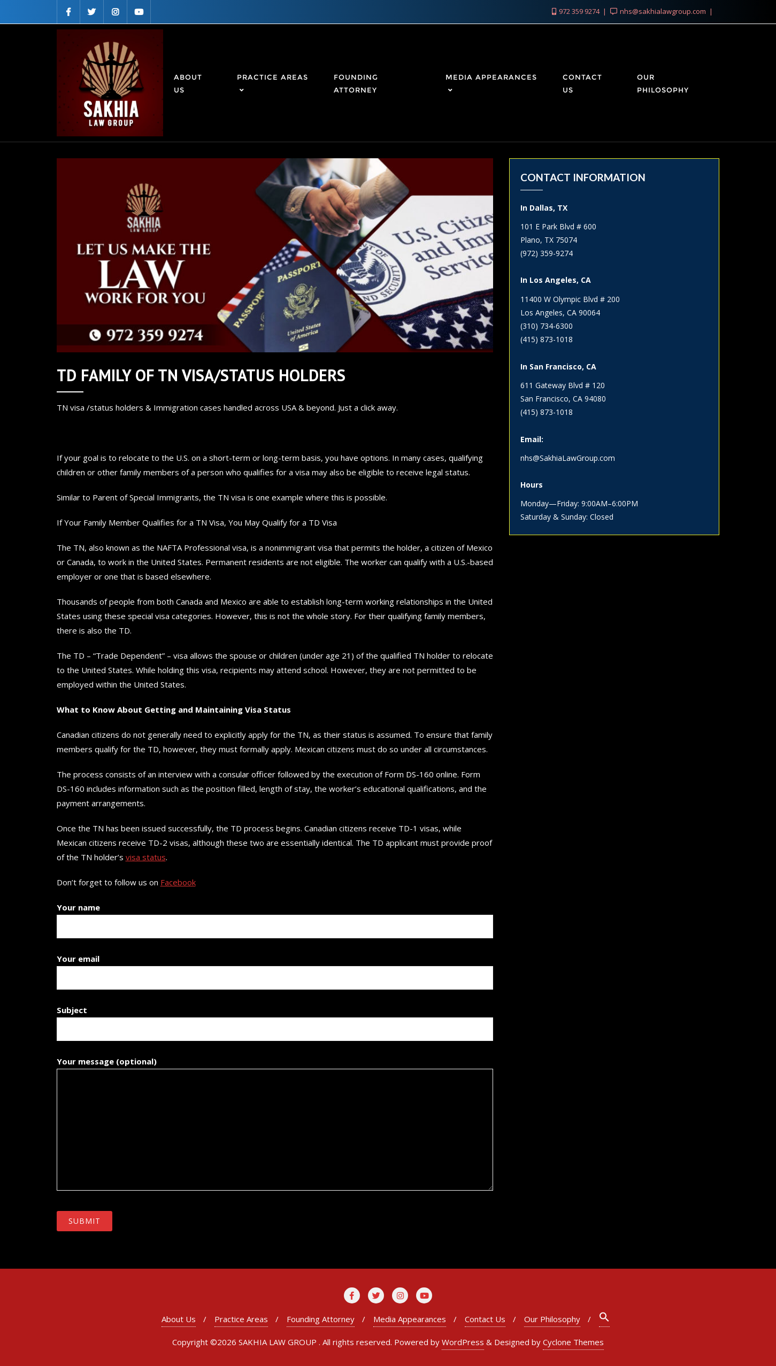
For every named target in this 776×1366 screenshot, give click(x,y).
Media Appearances (409, 1319)
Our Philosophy (552, 1319)
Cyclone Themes (573, 1342)
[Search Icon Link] (604, 1319)
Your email (275, 968)
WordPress (463, 1342)
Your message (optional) (275, 1123)
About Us (179, 1319)
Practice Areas (241, 1319)
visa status (146, 857)
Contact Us (485, 1319)
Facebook (178, 882)
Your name (275, 917)
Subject (275, 1020)
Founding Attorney (321, 1319)
